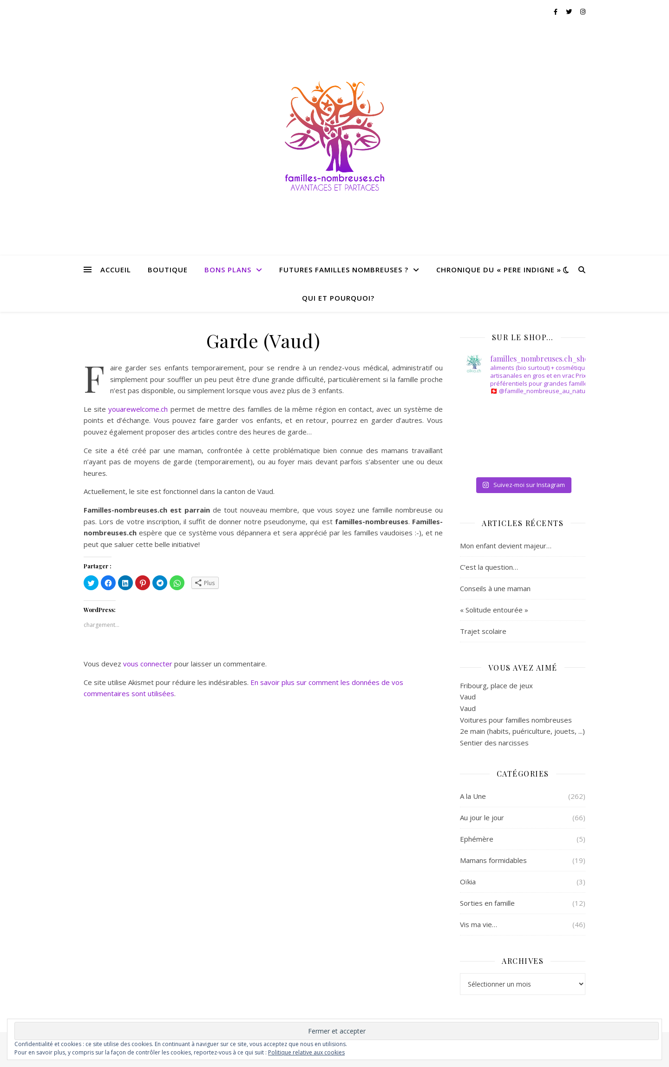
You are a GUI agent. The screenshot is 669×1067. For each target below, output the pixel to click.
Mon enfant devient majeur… (505, 545)
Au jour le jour (482, 817)
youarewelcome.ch (138, 409)
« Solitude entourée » (494, 609)
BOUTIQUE (168, 269)
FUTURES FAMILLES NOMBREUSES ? (343, 269)
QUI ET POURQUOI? (338, 298)
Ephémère (476, 838)
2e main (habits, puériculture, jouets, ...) (522, 731)
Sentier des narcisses (494, 742)
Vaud (468, 696)
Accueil (115, 269)
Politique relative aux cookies (306, 1052)
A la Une (473, 796)
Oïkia (468, 881)
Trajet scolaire (483, 631)
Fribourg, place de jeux (496, 685)
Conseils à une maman (495, 588)
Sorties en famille (487, 903)
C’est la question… (489, 567)
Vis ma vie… (478, 924)
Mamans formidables (493, 860)
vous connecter (147, 663)
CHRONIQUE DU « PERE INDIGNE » (498, 269)
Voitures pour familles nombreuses (516, 720)
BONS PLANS (227, 269)
